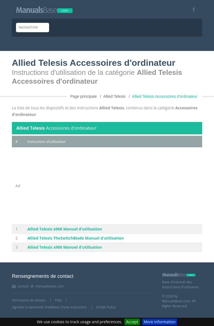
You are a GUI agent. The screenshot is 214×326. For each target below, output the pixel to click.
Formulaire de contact (29, 300)
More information (159, 321)
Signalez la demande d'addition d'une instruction (49, 307)
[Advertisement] (113, 185)
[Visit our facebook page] (191, 9)
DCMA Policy (106, 307)
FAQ (58, 300)
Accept (132, 321)
